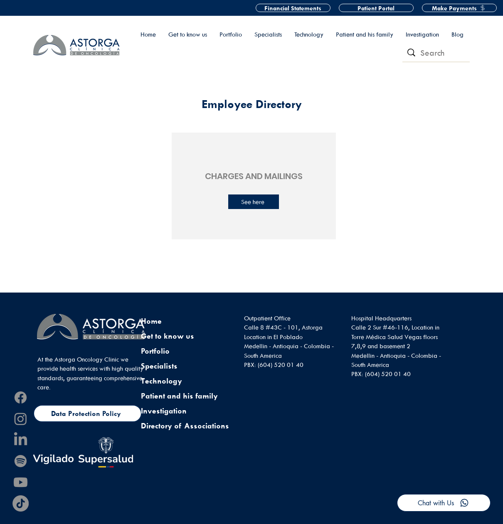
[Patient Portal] (376, 8)
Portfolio (155, 351)
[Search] (436, 53)
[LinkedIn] (20, 440)
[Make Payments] (459, 8)
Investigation (164, 411)
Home (151, 321)
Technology (161, 381)
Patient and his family (179, 396)
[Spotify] (20, 461)
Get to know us (167, 336)
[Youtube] (20, 482)
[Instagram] (20, 419)
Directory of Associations (185, 426)
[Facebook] (20, 397)
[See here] (253, 201)
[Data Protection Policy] (87, 413)
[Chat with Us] (444, 503)
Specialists (159, 366)
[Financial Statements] (293, 8)
